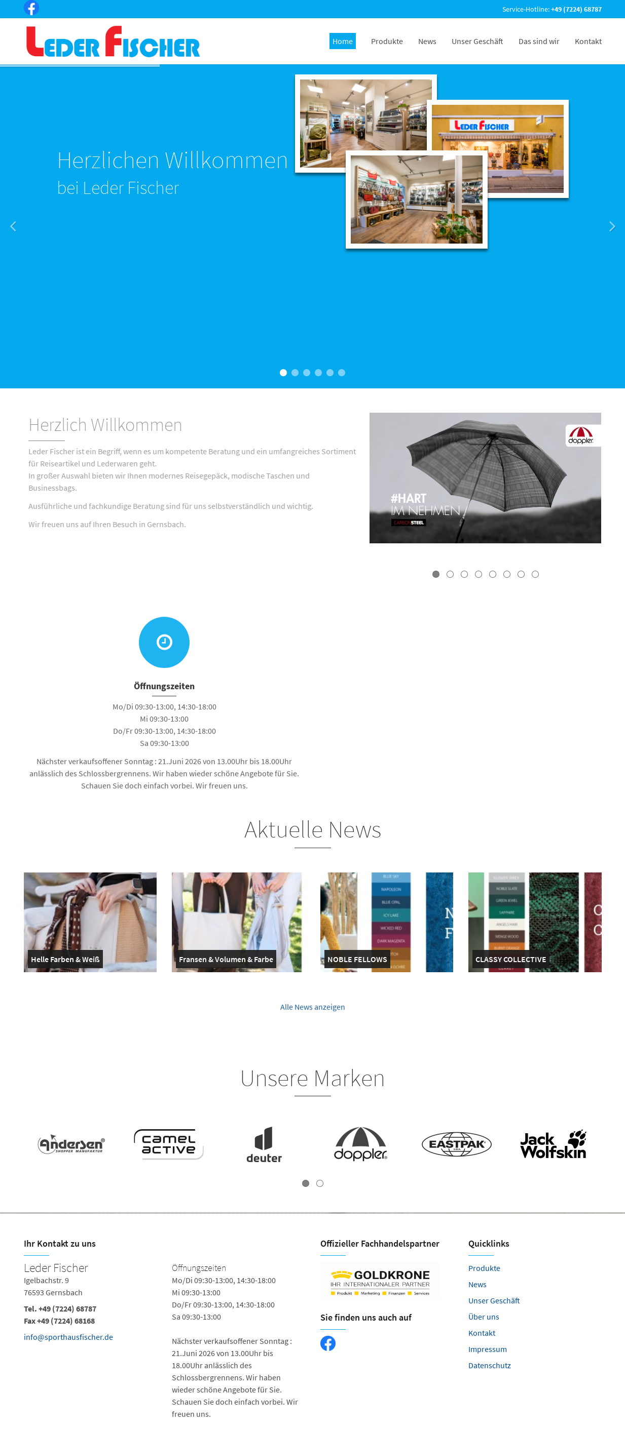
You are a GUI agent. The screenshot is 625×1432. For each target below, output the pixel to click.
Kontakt (481, 1333)
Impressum (487, 1349)
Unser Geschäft (494, 1300)
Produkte (484, 1268)
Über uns (483, 1316)
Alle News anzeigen (312, 1012)
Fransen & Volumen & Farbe (226, 961)
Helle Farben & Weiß (65, 961)
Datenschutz (489, 1365)
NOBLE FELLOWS (357, 961)
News (477, 1284)
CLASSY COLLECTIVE (510, 961)
